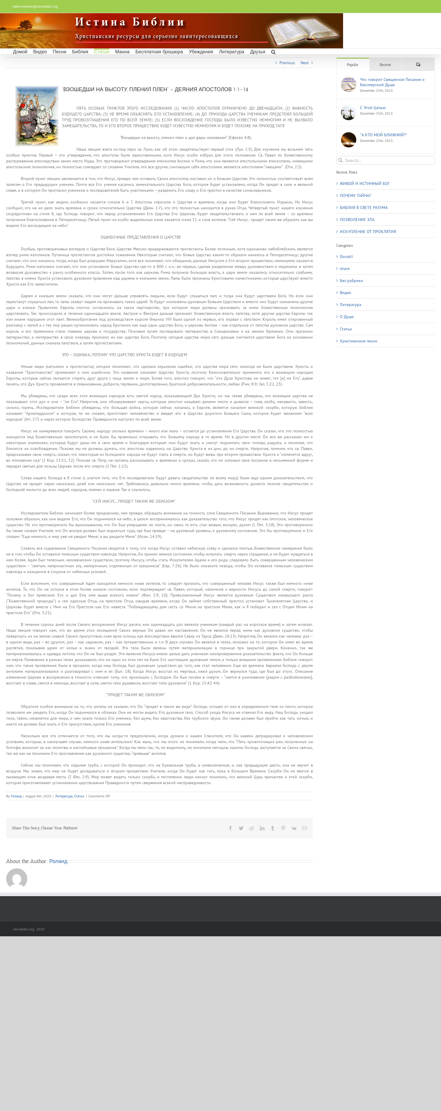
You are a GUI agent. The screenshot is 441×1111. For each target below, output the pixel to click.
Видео (345, 292)
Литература (64, 796)
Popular (353, 64)
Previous (287, 62)
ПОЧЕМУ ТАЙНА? (355, 195)
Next (305, 62)
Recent (385, 64)
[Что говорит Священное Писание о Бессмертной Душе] (348, 79)
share (345, 268)
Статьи (79, 796)
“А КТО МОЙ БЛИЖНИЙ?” (383, 134)
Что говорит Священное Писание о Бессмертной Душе (392, 82)
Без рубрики (351, 280)
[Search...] (385, 160)
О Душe (347, 316)
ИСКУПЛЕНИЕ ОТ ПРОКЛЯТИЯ (368, 231)
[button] (273, 51)
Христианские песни (358, 341)
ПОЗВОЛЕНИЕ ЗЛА (357, 219)
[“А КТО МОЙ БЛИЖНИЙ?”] (348, 135)
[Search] (340, 160)
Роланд (16, 796)
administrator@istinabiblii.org (35, 6)
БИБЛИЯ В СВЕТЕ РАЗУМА (364, 207)
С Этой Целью (373, 107)
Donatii (346, 256)
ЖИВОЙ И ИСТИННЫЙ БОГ (365, 183)
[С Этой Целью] (348, 108)
